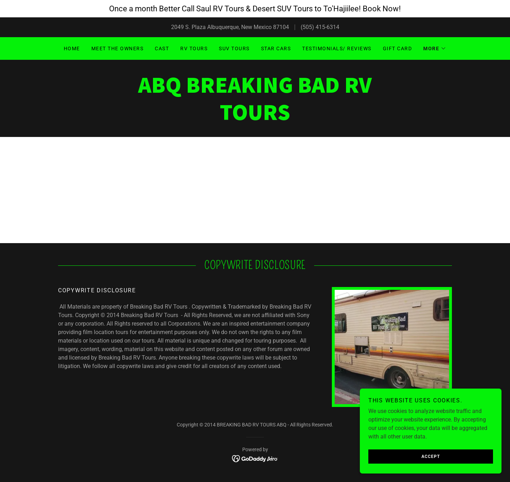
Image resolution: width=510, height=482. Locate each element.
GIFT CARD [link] (397, 48)
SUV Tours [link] (234, 48)
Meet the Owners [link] (117, 48)
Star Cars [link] (276, 48)
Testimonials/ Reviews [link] (336, 48)
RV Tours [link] (194, 48)
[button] (434, 48)
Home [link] (72, 48)
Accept (430, 456)
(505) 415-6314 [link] (320, 27)
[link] (254, 118)
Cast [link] (162, 48)
